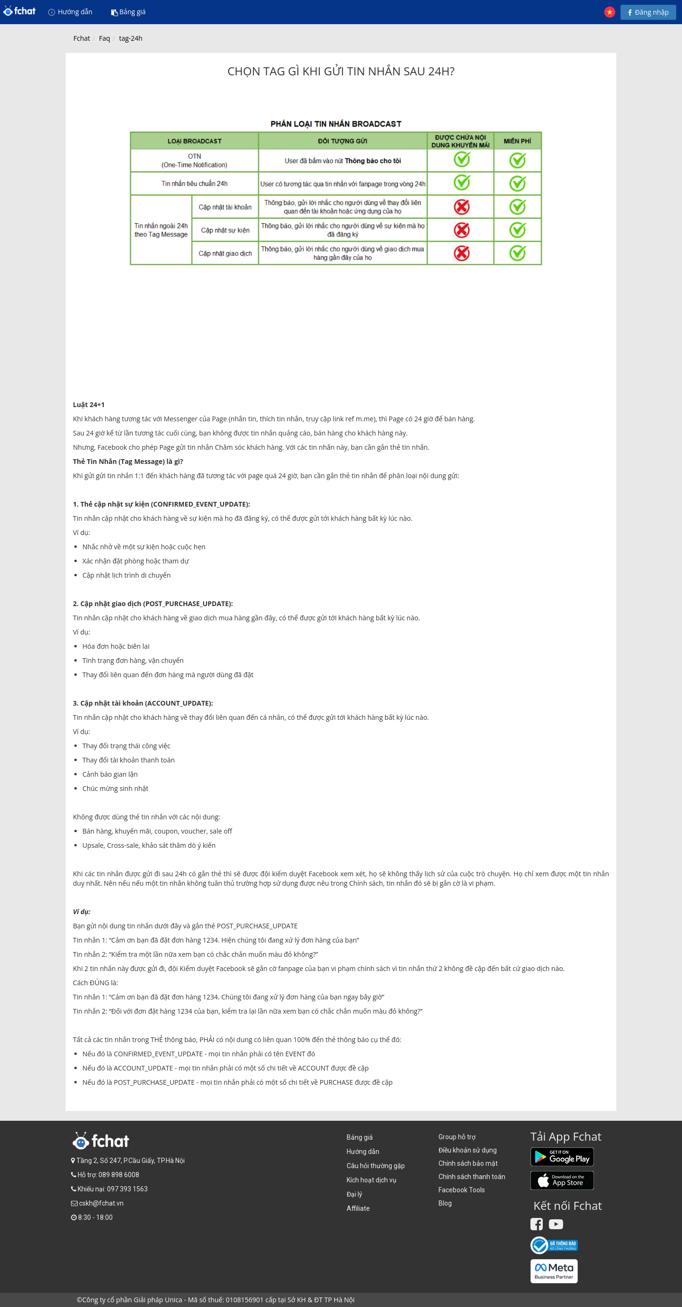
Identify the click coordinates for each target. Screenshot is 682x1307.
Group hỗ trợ (457, 1137)
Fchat (81, 38)
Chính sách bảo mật (468, 1163)
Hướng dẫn (70, 11)
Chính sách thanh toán (472, 1176)
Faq (104, 38)
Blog (445, 1203)
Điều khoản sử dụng (468, 1150)
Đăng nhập (648, 12)
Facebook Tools (462, 1190)
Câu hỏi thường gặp (376, 1166)
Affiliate (358, 1208)
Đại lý (354, 1194)
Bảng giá (128, 11)
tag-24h (130, 38)
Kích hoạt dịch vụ (371, 1180)
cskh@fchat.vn (101, 1203)
